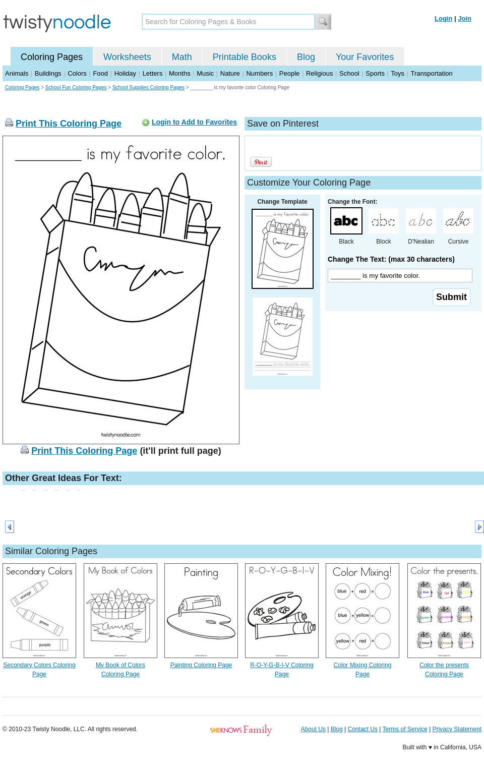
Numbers (259, 73)
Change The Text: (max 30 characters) (391, 259)
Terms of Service (404, 729)
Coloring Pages (52, 57)
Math (182, 57)
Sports (375, 73)
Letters (153, 73)
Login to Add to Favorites (194, 122)
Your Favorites (365, 57)
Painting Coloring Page (201, 665)
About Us (313, 729)
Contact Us (363, 729)
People (289, 73)
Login (443, 18)
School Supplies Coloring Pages (148, 87)
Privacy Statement (457, 729)
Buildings (48, 73)
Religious (319, 73)
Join (464, 18)
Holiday (125, 73)
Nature (230, 73)
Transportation (431, 73)
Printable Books (244, 57)
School (349, 73)
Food (100, 73)
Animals (16, 73)
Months (180, 73)
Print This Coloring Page (69, 124)
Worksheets (127, 57)
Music (205, 73)
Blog (306, 57)
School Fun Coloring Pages (76, 87)
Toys (397, 73)
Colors (77, 73)
